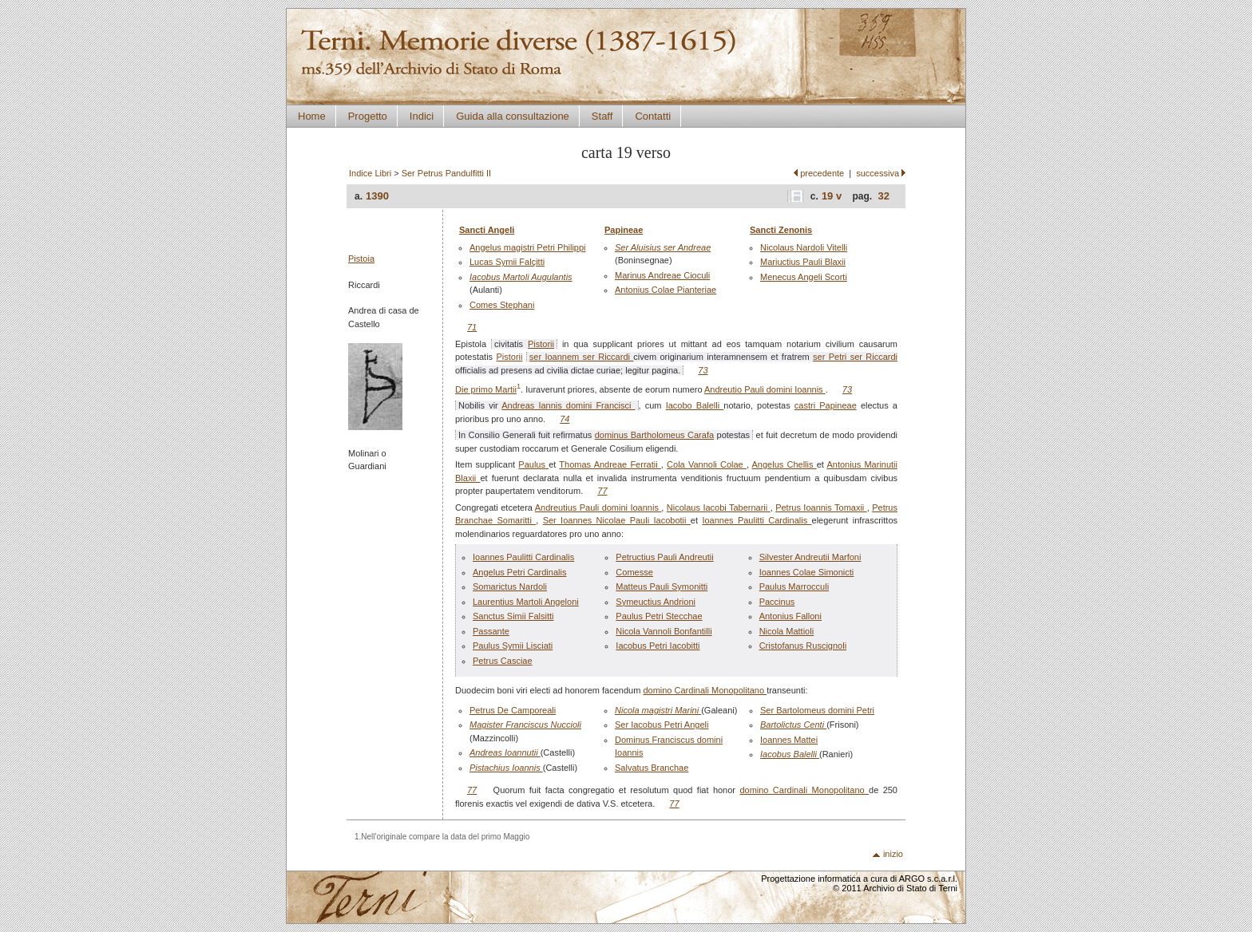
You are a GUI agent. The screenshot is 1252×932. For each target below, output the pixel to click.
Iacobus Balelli (789, 754)
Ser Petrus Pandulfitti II (447, 173)
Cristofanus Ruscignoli (802, 645)
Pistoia (361, 258)
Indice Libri (370, 173)
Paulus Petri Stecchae (659, 616)
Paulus (533, 464)
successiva (877, 173)
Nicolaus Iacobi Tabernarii (719, 507)
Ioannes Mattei (789, 739)
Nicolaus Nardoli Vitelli (803, 247)
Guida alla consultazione (512, 116)
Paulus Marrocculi (794, 586)
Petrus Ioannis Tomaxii (821, 507)
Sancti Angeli (486, 230)
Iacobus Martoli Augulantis (521, 277)
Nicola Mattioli (786, 631)
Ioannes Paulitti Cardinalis (756, 520)
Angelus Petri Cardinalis (519, 572)
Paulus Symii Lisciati (513, 645)
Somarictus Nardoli (510, 586)
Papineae (623, 230)
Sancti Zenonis (781, 230)
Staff (602, 116)
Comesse (634, 572)
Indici (422, 116)
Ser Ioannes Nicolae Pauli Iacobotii (617, 520)
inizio (893, 854)
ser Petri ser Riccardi (855, 356)
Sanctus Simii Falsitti (513, 616)
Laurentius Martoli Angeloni (526, 601)
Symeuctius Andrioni (655, 601)
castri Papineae (825, 405)
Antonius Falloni (790, 616)
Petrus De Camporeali (513, 710)
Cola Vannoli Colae (707, 464)
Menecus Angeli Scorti (803, 277)
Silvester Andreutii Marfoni (810, 557)
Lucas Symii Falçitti (507, 262)
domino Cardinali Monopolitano (705, 690)
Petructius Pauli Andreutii (664, 557)
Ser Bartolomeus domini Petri (817, 710)
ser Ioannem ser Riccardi (581, 356)
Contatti (653, 116)
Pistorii (541, 344)
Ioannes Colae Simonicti (806, 572)
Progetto (367, 116)
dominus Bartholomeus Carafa (654, 435)
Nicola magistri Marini (658, 710)
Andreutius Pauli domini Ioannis (598, 507)
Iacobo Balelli (695, 405)
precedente (822, 173)
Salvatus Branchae (651, 767)
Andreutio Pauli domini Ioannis (765, 389)
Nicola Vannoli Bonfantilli (663, 631)
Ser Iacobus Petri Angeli (661, 724)
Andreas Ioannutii (505, 752)
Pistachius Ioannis (506, 767)
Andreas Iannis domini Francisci (568, 405)
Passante (491, 631)
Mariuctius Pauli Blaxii (803, 262)
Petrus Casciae (503, 660)
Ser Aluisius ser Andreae (663, 247)
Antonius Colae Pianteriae (665, 289)
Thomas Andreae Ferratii (610, 464)
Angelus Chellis (784, 464)
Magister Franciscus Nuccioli (525, 724)
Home (312, 116)
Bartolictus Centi (793, 724)
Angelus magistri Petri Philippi (528, 247)
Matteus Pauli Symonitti (661, 586)
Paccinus (777, 601)
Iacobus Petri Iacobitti (657, 645)
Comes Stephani (502, 305)
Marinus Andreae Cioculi (662, 275)
